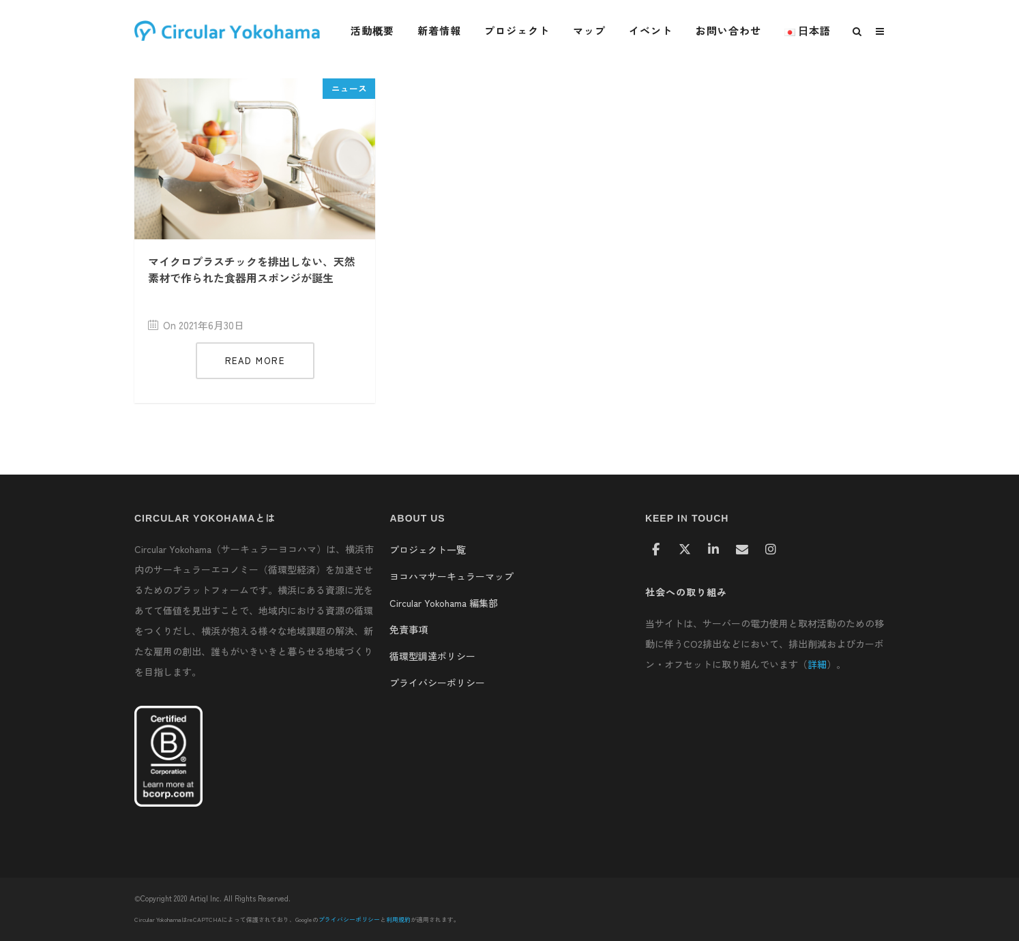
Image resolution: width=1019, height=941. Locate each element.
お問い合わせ (728, 31)
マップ (589, 31)
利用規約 (398, 919)
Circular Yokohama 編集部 (443, 603)
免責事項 (408, 629)
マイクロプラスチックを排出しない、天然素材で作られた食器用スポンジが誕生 (251, 269)
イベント (651, 31)
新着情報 (439, 31)
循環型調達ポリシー (432, 656)
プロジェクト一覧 (427, 549)
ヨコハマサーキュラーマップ (451, 576)
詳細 (817, 664)
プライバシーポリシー (437, 682)
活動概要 (372, 31)
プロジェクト (517, 31)
